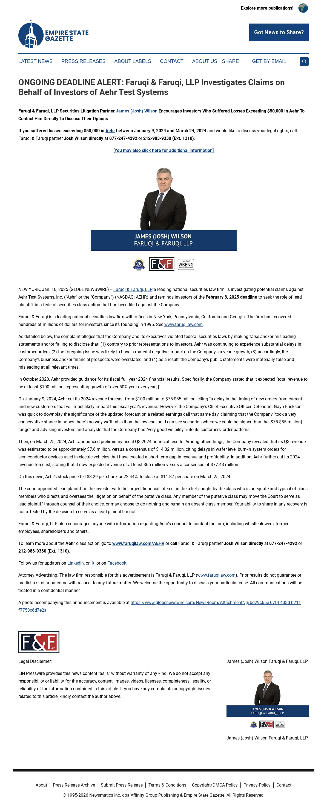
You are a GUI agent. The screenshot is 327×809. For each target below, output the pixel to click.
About (41, 785)
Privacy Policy (257, 785)
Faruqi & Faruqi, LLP (132, 289)
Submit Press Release (122, 785)
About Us (204, 61)
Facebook (116, 563)
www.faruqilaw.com (183, 324)
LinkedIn (75, 563)
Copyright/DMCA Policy (215, 785)
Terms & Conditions (167, 785)
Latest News (35, 61)
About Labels (132, 61)
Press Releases (83, 61)
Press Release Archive (74, 785)
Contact (171, 61)
